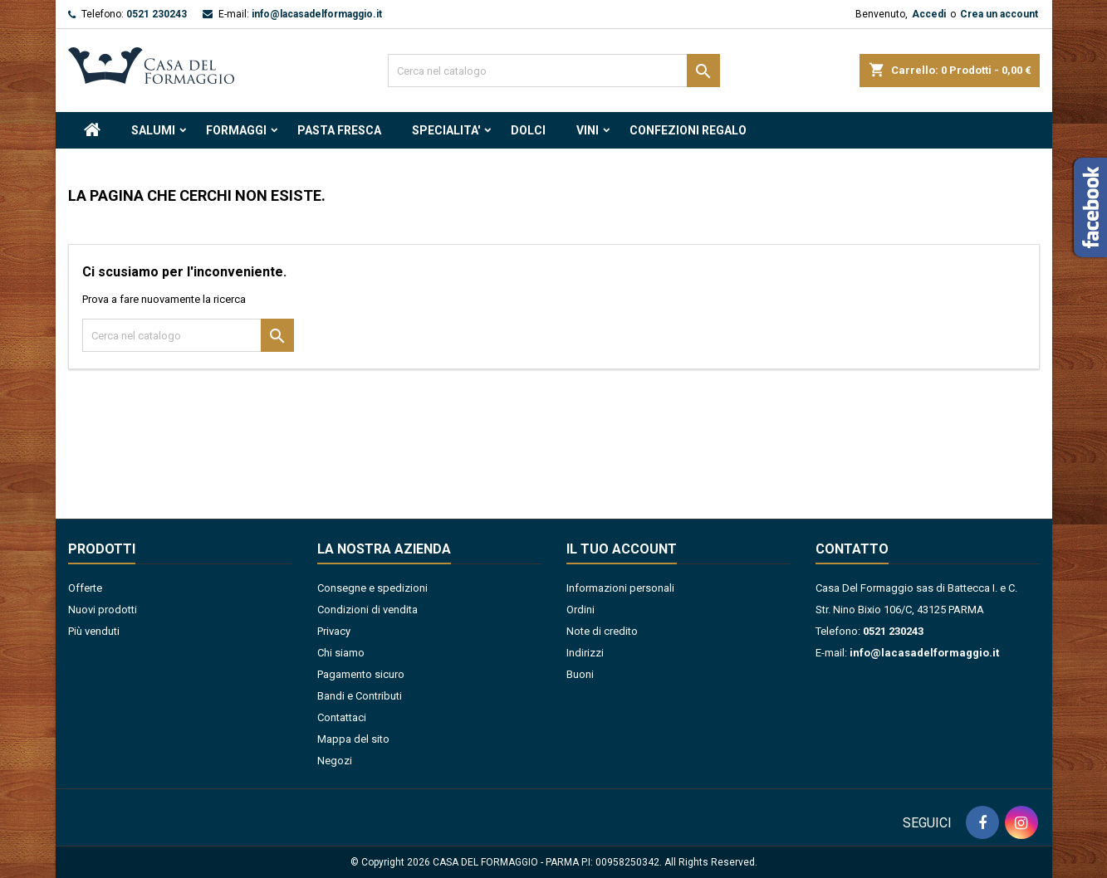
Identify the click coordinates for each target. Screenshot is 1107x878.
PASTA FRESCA (339, 130)
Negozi (334, 760)
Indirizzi (585, 652)
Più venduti (94, 631)
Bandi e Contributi (359, 696)
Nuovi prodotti (102, 609)
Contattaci (341, 717)
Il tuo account (621, 549)
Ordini (580, 609)
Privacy (333, 631)
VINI (587, 130)
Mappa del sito (353, 739)
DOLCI (528, 130)
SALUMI (153, 130)
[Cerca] (554, 70)
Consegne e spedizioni (372, 588)
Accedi (929, 14)
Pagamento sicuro (360, 674)
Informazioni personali (620, 588)
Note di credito (602, 631)
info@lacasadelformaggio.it (317, 14)
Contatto (852, 549)
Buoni (580, 674)
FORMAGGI (236, 130)
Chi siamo (341, 652)
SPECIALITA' (446, 130)
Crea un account (999, 14)
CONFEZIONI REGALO (688, 130)
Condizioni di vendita (367, 609)
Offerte (85, 588)
